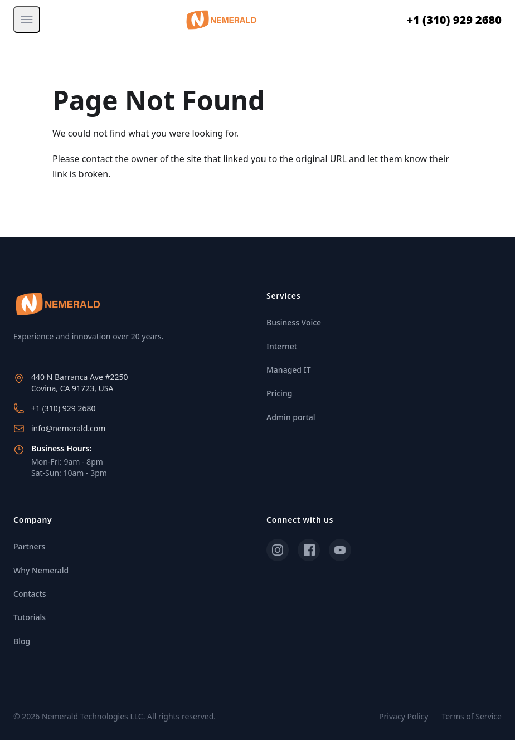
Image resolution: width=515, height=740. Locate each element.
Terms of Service (471, 716)
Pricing (279, 393)
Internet (281, 346)
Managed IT (288, 369)
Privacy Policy (403, 716)
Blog (21, 641)
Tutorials (29, 617)
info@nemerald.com (68, 428)
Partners (29, 546)
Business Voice (293, 322)
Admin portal (290, 417)
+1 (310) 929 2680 (454, 20)
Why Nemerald (41, 570)
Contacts (29, 593)
